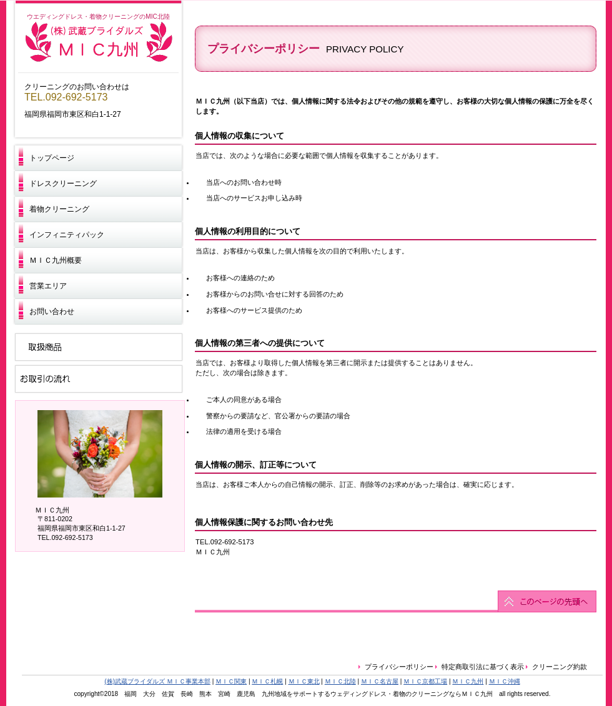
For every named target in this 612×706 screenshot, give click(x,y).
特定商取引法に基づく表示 (483, 666)
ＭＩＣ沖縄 (504, 681)
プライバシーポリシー (400, 666)
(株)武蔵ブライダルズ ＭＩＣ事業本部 (157, 681)
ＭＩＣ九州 (98, 42)
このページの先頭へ (395, 601)
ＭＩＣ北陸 (340, 681)
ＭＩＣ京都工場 (425, 681)
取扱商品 (98, 346)
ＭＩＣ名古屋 (379, 681)
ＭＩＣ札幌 (267, 681)
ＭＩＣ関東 (231, 681)
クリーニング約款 (559, 666)
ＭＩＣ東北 (304, 681)
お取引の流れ (98, 378)
